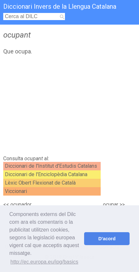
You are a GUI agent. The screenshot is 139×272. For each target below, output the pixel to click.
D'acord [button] (107, 238)
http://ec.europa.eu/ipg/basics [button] (44, 262)
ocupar (110, 204)
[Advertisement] (69, 107)
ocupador (21, 204)
